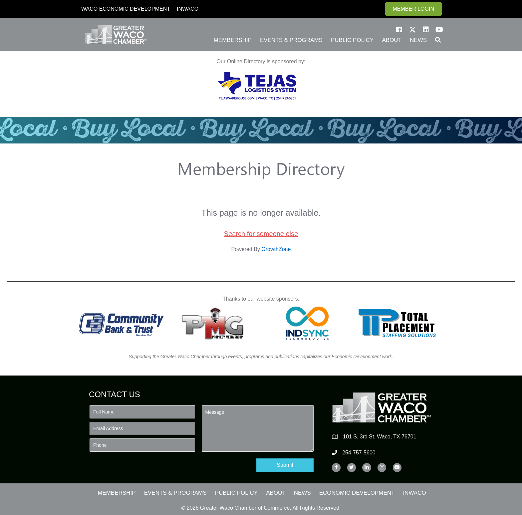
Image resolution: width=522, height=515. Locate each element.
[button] (399, 30)
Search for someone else (261, 233)
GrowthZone (276, 249)
